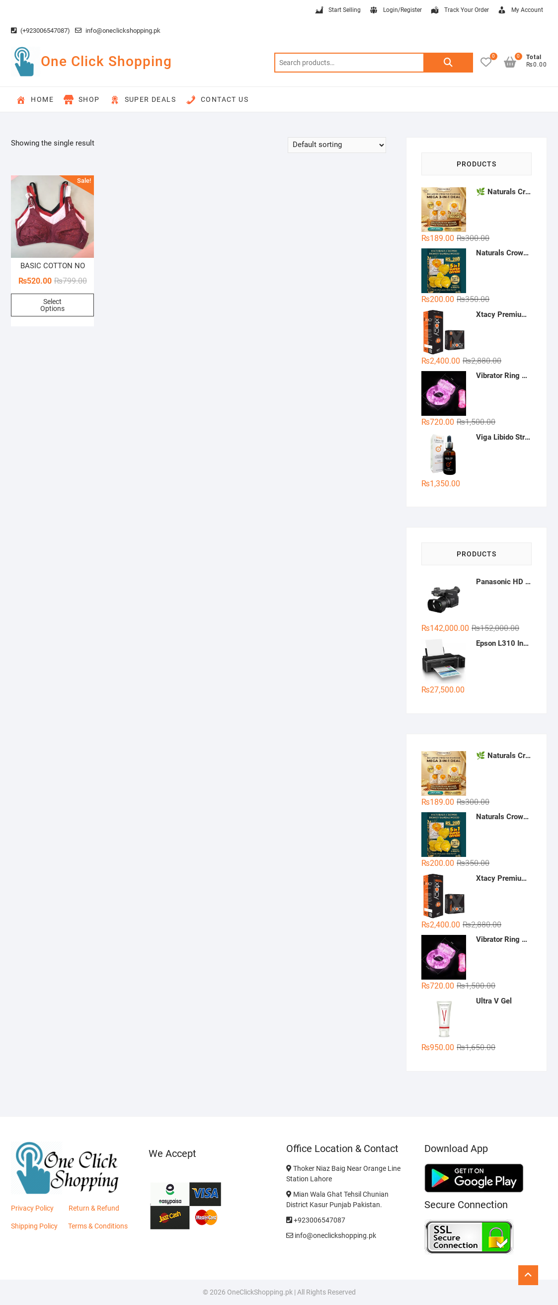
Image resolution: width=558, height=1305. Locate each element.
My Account (520, 10)
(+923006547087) (40, 30)
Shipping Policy (34, 1226)
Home (35, 100)
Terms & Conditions (98, 1226)
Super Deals (143, 100)
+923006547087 (315, 1220)
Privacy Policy (32, 1208)
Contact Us (217, 100)
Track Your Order (459, 10)
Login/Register (395, 10)
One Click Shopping (106, 61)
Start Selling (337, 10)
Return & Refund (94, 1208)
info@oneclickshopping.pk (117, 30)
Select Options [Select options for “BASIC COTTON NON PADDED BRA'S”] (52, 305)
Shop (82, 100)
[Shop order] (337, 145)
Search (448, 63)
